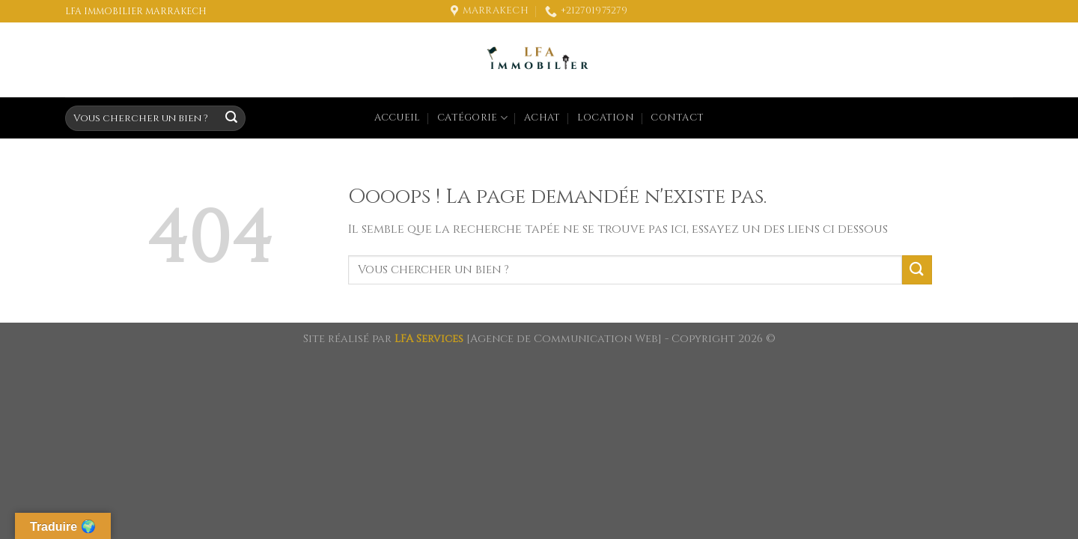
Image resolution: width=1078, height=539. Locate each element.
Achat (542, 118)
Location (605, 118)
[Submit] (231, 118)
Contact (677, 118)
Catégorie (472, 118)
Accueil (397, 118)
